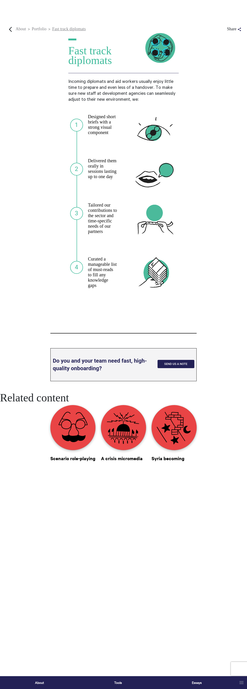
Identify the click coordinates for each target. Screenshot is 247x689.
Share (234, 29)
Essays (197, 682)
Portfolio (39, 29)
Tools (118, 682)
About (39, 682)
